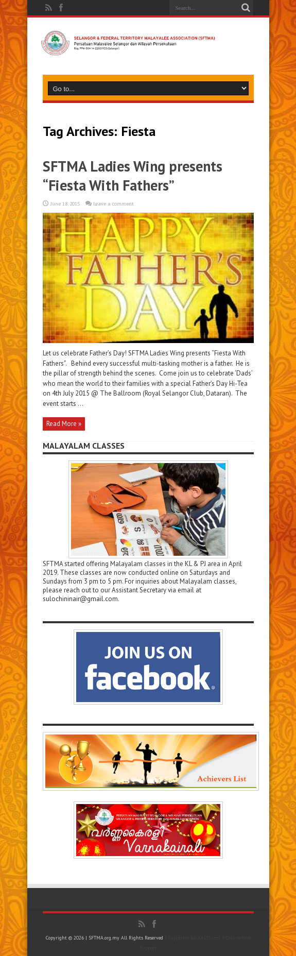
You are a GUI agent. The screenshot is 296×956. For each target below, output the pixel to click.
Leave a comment (113, 203)
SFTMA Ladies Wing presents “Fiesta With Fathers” (132, 176)
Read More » (63, 423)
